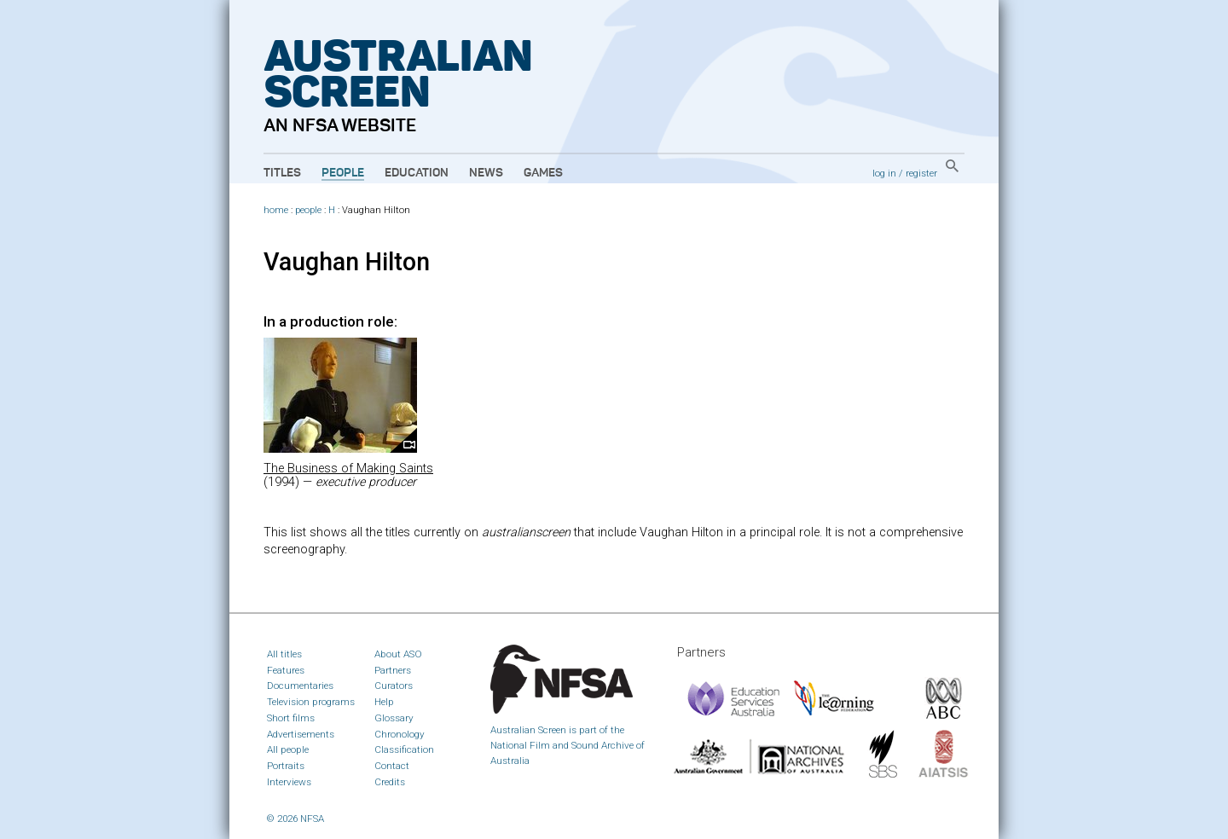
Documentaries (300, 685)
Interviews (289, 782)
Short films (291, 718)
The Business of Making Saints (348, 468)
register (921, 173)
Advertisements (300, 734)
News (486, 173)
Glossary (394, 718)
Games (543, 173)
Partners (392, 670)
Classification (404, 749)
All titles (284, 654)
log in (884, 173)
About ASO (398, 654)
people (308, 210)
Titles (282, 173)
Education (417, 173)
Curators (393, 685)
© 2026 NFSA (295, 819)
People (342, 173)
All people (288, 749)
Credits (389, 782)
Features (285, 670)
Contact (391, 766)
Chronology (399, 734)
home (276, 210)
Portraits (285, 766)
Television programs (311, 702)
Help (384, 702)
